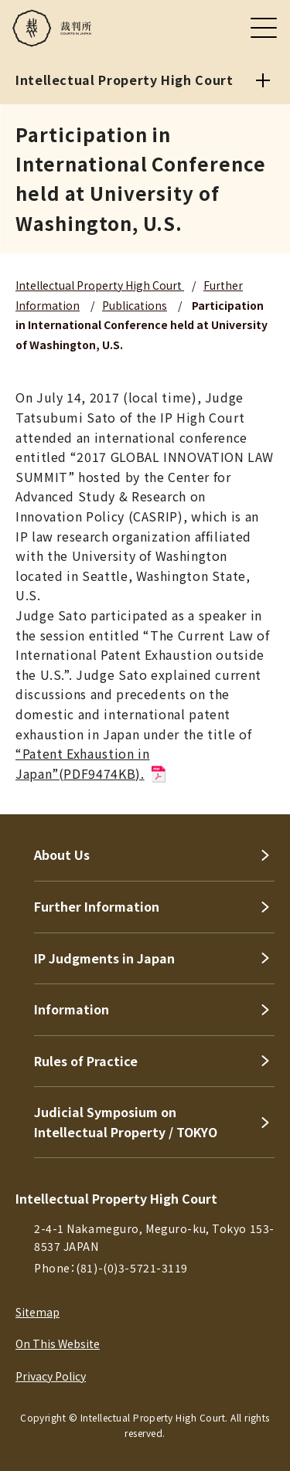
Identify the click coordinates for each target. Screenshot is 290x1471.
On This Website (57, 1343)
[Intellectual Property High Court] (263, 80)
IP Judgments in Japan (104, 958)
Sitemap (37, 1312)
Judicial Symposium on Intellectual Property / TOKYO (125, 1121)
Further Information (96, 906)
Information (71, 1009)
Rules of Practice (86, 1060)
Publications (134, 305)
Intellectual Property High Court (99, 285)
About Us (62, 854)
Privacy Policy (50, 1376)
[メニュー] (264, 28)
